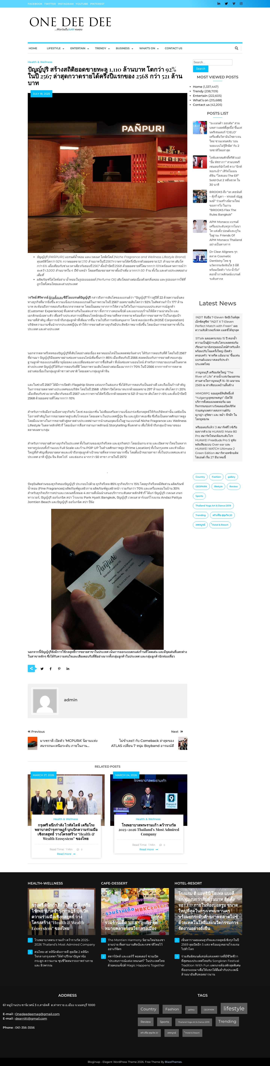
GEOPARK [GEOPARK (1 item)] (201, 486)
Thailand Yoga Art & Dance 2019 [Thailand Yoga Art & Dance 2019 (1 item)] (213, 505)
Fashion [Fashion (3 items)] (216, 476)
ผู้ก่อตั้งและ (56, 297)
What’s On (147, 48)
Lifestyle (54, 48)
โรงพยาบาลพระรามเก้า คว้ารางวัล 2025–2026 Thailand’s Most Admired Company (148, 829)
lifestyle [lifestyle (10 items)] (218, 486)
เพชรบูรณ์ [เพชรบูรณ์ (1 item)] (200, 524)
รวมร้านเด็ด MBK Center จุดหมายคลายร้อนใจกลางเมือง (131, 925)
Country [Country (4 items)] (200, 476)
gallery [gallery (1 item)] (231, 476)
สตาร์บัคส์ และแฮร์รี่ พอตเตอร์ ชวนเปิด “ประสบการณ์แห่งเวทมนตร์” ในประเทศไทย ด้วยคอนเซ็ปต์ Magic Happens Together (136, 961)
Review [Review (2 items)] (234, 486)
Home (33, 48)
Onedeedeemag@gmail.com (37, 1014)
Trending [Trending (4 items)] (201, 515)
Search (200, 68)
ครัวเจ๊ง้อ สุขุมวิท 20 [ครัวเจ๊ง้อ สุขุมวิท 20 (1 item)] (222, 515)
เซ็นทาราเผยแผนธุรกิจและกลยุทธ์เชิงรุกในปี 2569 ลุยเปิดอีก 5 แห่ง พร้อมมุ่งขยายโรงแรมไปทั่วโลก (210, 944)
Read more (64, 853)
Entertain (77, 48)
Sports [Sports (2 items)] (199, 496)
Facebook (35, 3)
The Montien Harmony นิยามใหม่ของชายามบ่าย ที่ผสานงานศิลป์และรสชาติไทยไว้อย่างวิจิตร (136, 944)
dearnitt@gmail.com (31, 1018)
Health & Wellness (40, 62)
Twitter (50, 3)
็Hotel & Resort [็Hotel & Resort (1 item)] (220, 524)
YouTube (82, 3)
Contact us (173, 48)
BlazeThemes (173, 1061)
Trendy (100, 48)
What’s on (200, 100)
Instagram (66, 3)
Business (123, 48)
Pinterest (97, 3)
